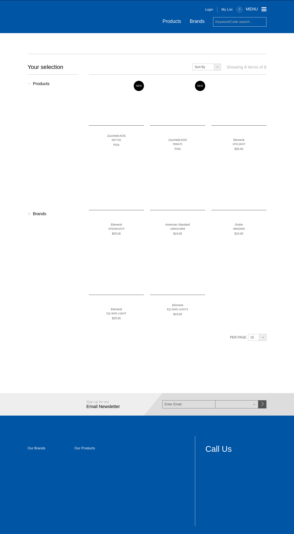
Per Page (238, 337)
